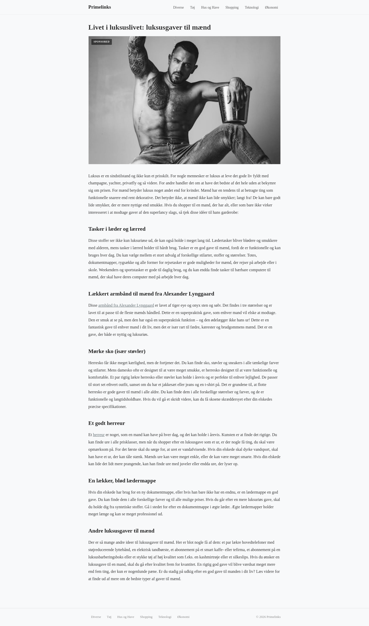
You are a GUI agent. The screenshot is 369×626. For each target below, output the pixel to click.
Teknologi (252, 7)
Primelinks (99, 7)
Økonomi (271, 7)
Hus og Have (210, 7)
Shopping (232, 7)
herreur (99, 435)
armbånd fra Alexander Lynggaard (126, 305)
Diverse (178, 7)
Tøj (192, 7)
